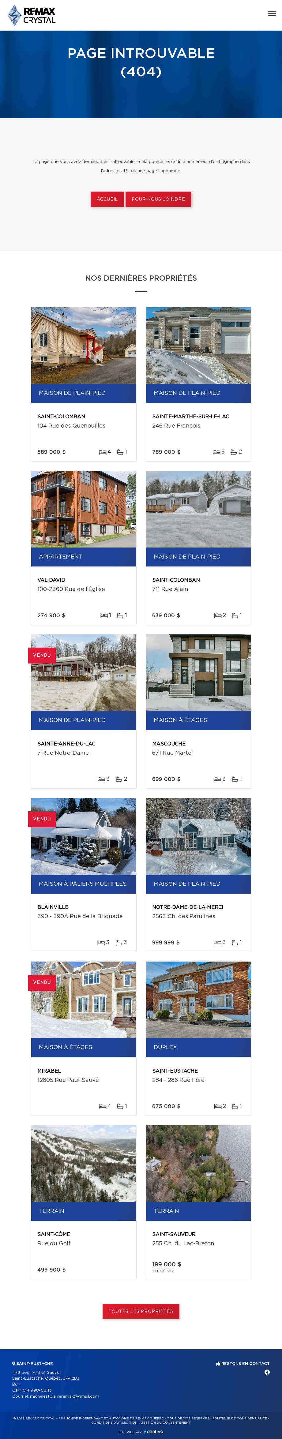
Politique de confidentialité (239, 1418)
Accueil (107, 199)
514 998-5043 (37, 1390)
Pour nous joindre (158, 199)
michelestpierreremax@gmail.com (64, 1397)
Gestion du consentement (166, 1422)
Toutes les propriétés (141, 1312)
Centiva (154, 1431)
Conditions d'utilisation (114, 1422)
